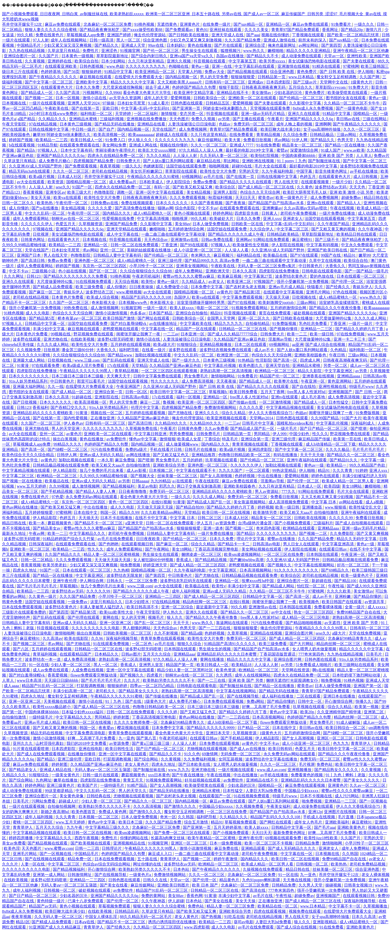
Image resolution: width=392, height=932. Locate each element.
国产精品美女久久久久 (139, 691)
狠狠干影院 (229, 87)
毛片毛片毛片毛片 (368, 449)
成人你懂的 (19, 208)
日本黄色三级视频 (76, 124)
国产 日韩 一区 (368, 392)
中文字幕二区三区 (293, 229)
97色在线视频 (345, 292)
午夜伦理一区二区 (72, 203)
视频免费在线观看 (305, 911)
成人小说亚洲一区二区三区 (198, 250)
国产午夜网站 (157, 549)
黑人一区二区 (128, 40)
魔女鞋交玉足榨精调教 (337, 77)
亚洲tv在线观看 (321, 203)
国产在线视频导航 (243, 696)
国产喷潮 (359, 428)
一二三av (171, 334)
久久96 (97, 638)
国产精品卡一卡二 (234, 544)
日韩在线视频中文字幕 (49, 129)
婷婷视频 (266, 507)
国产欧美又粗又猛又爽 (193, 187)
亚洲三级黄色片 (61, 785)
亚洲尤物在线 (56, 339)
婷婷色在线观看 (325, 476)
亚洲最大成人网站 (29, 360)
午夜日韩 (337, 355)
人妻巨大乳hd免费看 (264, 791)
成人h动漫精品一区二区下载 (331, 444)
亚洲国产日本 (29, 255)
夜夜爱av (106, 728)
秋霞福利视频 (220, 197)
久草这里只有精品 (64, 50)
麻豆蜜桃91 (302, 239)
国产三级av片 (305, 82)
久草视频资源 (91, 224)
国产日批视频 (25, 402)
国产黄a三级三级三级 (151, 743)
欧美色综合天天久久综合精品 (28, 455)
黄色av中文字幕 (284, 712)
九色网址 (44, 780)
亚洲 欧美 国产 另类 (336, 155)
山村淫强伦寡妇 (50, 743)
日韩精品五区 (218, 103)
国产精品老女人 (23, 770)
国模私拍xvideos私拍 (295, 423)
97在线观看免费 (46, 365)
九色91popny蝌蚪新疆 (261, 880)
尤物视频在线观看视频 (207, 749)
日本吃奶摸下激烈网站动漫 (356, 675)
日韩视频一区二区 (312, 864)
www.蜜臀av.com (58, 848)
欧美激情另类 (265, 512)
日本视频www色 (133, 302)
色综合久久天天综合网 (260, 192)
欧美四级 (332, 486)
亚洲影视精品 (325, 922)
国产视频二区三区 (29, 644)
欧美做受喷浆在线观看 (348, 92)
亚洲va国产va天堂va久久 (192, 56)
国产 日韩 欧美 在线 (338, 71)
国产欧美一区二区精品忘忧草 (353, 35)
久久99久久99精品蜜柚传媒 (104, 476)
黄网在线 (111, 617)
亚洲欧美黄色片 (351, 827)
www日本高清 (29, 680)
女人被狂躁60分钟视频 (153, 560)
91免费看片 (341, 24)
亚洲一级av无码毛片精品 (263, 113)
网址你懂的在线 (147, 864)
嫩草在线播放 (66, 780)
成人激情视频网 (105, 308)
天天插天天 (88, 518)
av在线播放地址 (163, 323)
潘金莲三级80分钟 (78, 350)
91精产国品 (137, 785)
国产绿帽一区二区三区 (68, 449)
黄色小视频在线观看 (192, 213)
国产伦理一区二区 (347, 281)
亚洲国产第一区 (368, 686)
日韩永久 (115, 581)
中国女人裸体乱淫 (101, 917)
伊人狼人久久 (140, 140)
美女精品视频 (199, 192)
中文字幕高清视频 (153, 218)
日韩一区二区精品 (37, 560)
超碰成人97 (69, 801)
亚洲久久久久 (207, 413)
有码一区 (162, 187)
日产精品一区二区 (254, 728)
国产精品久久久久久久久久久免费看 (76, 276)
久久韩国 (186, 817)
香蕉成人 (184, 560)
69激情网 (210, 754)
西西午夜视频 (87, 838)
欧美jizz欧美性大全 (117, 612)
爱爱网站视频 (297, 476)
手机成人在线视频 (319, 817)
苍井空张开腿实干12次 (22, 24)
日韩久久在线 (155, 880)
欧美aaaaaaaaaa (141, 134)
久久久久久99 (341, 518)
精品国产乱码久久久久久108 (146, 297)
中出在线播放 (270, 476)
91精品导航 (48, 145)
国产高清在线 (254, 890)
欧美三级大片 (79, 192)
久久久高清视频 (147, 806)
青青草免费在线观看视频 (163, 638)
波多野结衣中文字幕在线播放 (271, 759)
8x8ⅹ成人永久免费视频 (313, 108)
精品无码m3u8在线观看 (30, 171)
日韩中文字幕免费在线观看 (157, 376)
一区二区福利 (146, 113)
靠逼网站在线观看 (232, 623)
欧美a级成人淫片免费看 (83, 365)
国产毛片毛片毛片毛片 (37, 586)
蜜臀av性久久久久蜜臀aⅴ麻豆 (189, 276)
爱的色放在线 (322, 276)
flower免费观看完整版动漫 (94, 675)
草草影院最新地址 (112, 56)
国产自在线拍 (304, 386)
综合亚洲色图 (155, 40)
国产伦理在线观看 (84, 617)
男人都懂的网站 (137, 628)
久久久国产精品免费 (243, 40)
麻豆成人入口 (160, 854)
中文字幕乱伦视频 (220, 365)
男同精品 (262, 434)
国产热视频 (211, 917)
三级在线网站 (375, 119)
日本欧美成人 (151, 182)
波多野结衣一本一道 (43, 659)
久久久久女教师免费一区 (136, 722)
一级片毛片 (287, 428)
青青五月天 (133, 780)
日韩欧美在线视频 (310, 518)
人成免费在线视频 (88, 670)
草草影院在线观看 (181, 171)
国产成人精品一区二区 (72, 392)
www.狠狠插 (336, 507)
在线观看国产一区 (215, 796)
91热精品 (246, 360)
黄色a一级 (200, 66)
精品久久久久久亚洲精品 (308, 50)
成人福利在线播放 (278, 696)
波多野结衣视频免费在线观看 (226, 350)
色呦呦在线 (179, 66)
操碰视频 (333, 885)
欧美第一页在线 (347, 439)
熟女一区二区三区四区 (314, 612)
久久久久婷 (167, 712)
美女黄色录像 (72, 796)
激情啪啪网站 (223, 376)
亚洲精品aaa (329, 528)
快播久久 (364, 701)
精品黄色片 (229, 880)
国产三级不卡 (327, 239)
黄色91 (202, 29)
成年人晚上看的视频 (294, 124)
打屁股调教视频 (91, 686)
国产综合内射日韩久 (149, 56)
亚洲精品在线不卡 (233, 92)
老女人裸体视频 (376, 875)
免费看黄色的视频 (307, 775)
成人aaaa (12, 686)
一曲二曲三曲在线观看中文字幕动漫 (173, 234)
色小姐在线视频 (72, 271)
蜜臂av (282, 150)
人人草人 (364, 155)
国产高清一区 (285, 360)
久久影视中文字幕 (305, 103)
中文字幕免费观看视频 (243, 297)
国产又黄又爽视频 (372, 533)
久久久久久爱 (100, 208)
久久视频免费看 (250, 806)
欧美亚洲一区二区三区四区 (202, 402)
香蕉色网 (194, 896)
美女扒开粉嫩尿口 (146, 171)
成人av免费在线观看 (51, 670)
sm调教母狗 (378, 728)
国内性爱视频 (76, 418)
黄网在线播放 (212, 659)
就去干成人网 (157, 87)
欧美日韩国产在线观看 (342, 602)
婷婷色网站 (223, 213)
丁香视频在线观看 (308, 35)
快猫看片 (315, 287)
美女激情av (262, 92)
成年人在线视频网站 (69, 40)
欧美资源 (56, 182)
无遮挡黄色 (167, 24)
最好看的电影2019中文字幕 (250, 150)
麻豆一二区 (150, 402)
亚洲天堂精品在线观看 (127, 229)
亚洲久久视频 (179, 61)
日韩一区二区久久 (18, 203)
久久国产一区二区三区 (69, 302)
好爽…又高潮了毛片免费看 (266, 707)
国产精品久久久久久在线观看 (246, 182)
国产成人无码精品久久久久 (292, 848)
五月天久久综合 (157, 654)
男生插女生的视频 (215, 649)
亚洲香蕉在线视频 (318, 376)
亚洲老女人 (293, 218)
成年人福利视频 (186, 591)
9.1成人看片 (158, 103)
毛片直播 (346, 817)
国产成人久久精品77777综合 (233, 334)
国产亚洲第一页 (186, 108)
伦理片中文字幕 (145, 407)
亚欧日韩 (110, 108)
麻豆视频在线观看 (96, 77)
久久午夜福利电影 (278, 171)
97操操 (109, 103)
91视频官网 (130, 50)
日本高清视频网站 (256, 570)
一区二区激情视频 (275, 402)
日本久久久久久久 (172, 203)
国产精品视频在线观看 (247, 71)
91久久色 (192, 754)
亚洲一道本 (213, 528)
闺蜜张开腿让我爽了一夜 (138, 334)
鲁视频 (169, 402)
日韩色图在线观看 (187, 103)
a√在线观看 (182, 481)
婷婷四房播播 (21, 838)
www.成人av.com (271, 770)
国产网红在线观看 (276, 822)
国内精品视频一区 (181, 77)
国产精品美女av (47, 528)
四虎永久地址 (25, 570)
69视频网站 (192, 176)
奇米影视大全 (104, 302)
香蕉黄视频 (33, 192)
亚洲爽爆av (272, 208)
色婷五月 (308, 176)
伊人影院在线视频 (288, 245)
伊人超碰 (176, 901)
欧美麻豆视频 (230, 276)
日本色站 (181, 869)
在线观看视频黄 (315, 182)
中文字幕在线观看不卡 (196, 470)
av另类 (224, 119)
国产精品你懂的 (368, 596)
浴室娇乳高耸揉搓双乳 (339, 302)
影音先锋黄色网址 (331, 171)
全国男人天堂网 (221, 318)
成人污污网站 (347, 796)
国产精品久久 (107, 45)
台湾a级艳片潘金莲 (255, 523)
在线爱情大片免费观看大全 (139, 77)
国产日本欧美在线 (194, 764)
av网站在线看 (351, 502)
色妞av (225, 124)
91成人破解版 (348, 722)
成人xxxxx (377, 607)
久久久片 (132, 680)
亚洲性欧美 (357, 56)
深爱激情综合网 (304, 150)
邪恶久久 (167, 486)
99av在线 (156, 45)
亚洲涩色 (109, 50)
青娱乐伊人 (362, 287)
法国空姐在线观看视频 (325, 218)
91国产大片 (352, 418)
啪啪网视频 (219, 166)
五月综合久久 (301, 87)
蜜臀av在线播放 (281, 539)
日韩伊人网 (67, 455)
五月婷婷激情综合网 (186, 229)
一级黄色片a (140, 875)
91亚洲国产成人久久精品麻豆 (55, 927)
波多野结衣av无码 (331, 187)
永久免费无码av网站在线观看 (92, 497)
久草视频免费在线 (141, 428)
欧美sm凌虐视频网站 (243, 554)
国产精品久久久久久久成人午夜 (236, 234)
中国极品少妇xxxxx (302, 791)
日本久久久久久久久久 (29, 376)
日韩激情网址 (80, 875)
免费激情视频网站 (220, 407)
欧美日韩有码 (280, 749)
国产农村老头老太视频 (246, 287)
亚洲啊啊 (323, 124)
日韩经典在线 (99, 796)
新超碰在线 (322, 581)
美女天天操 (41, 197)
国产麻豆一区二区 (45, 292)
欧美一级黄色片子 (292, 197)
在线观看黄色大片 (57, 87)
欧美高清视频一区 (110, 134)
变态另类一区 (192, 113)
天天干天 (181, 623)
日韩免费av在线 (104, 203)
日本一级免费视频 (226, 843)
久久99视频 (59, 486)
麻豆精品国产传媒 (314, 439)
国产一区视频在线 (56, 854)
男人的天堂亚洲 (66, 428)
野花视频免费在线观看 (94, 334)
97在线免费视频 (351, 334)
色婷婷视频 (245, 476)
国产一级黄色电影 (352, 108)
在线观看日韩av (333, 549)
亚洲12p (315, 812)
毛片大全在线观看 (271, 166)
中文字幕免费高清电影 (86, 733)
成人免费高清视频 (198, 381)
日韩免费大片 (128, 161)
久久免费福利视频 (200, 759)
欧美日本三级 (131, 822)
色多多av (138, 313)
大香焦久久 (335, 266)
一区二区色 (142, 644)
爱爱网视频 (181, 98)
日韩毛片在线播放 (201, 449)
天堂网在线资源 (296, 670)
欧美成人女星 (189, 439)
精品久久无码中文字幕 (357, 539)
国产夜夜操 (236, 203)
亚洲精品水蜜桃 (83, 119)
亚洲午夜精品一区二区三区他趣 (361, 50)
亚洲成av (256, 82)
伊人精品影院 (65, 470)
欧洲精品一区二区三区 (275, 371)
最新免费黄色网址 (289, 833)
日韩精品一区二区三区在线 (243, 329)
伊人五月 (205, 523)
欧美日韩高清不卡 (143, 607)
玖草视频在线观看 (221, 460)
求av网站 (282, 140)
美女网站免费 (114, 145)
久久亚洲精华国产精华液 (339, 712)
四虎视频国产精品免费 (94, 161)
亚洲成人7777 (242, 145)
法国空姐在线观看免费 (186, 166)
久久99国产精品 (325, 418)
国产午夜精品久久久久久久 (53, 77)
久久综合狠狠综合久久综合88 (146, 271)
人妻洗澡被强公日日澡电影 (192, 124)
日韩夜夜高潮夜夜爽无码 (264, 87)
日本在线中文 (86, 512)
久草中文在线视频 (325, 260)
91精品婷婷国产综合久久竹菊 (69, 539)
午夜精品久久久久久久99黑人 (86, 371)
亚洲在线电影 (91, 749)
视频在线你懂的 (275, 35)
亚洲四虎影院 (260, 449)
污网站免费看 (44, 801)
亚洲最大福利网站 (29, 386)
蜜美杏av (266, 197)
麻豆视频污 (224, 255)
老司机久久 (106, 691)
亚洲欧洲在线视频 (258, 161)
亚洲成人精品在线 (56, 770)
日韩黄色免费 (190, 428)
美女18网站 (352, 486)
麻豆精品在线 (209, 161)
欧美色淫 (12, 848)
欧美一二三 (297, 334)
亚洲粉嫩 (343, 596)
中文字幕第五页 (243, 61)
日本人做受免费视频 (211, 224)
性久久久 (320, 434)
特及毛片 (230, 439)
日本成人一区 (309, 486)
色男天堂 (345, 140)
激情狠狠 (169, 113)
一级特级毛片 (41, 717)
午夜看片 (275, 119)
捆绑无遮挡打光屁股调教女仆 (292, 680)
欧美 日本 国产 (205, 885)
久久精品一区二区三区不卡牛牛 (352, 103)
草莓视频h (218, 392)
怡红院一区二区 (311, 586)
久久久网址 (14, 276)
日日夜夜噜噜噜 (133, 491)
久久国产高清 (68, 92)
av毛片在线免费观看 (116, 539)
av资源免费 (226, 523)
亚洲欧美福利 (337, 822)
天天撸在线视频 (297, 880)
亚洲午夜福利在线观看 (307, 460)
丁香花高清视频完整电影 (217, 549)
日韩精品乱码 (127, 911)
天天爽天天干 (119, 376)
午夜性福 (336, 586)
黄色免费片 (307, 71)
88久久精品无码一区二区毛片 (146, 917)
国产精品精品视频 (211, 560)
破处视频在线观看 (310, 313)
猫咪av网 (165, 208)
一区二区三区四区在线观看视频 (169, 371)
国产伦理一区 (205, 880)
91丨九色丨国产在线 (123, 701)
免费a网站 (255, 701)
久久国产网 (370, 77)
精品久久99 (129, 512)
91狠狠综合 (187, 344)
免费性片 (91, 50)
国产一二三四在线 (215, 628)
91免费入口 (115, 140)
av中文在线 (281, 612)
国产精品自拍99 (190, 507)
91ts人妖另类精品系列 (28, 381)
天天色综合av (156, 239)
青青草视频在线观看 (250, 444)
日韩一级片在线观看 (101, 775)
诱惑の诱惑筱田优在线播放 (172, 922)
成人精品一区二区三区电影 (306, 617)
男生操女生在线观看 (200, 50)
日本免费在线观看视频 (224, 701)
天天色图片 (179, 119)
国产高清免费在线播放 (135, 208)
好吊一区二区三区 (353, 565)
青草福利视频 (45, 654)
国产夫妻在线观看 (359, 61)
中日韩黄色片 (311, 266)
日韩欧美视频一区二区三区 (127, 633)
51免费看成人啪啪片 (314, 665)
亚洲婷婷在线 (60, 61)
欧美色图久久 (251, 365)
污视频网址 (93, 92)
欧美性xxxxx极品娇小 (52, 707)
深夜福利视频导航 (122, 638)
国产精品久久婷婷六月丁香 (359, 329)
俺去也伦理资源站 (150, 35)
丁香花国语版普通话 (278, 654)
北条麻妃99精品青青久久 (350, 638)
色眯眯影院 (153, 166)
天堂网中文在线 (334, 82)
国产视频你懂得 (284, 329)
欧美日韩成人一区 (87, 140)
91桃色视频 (144, 24)
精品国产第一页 (180, 665)
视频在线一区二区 (107, 413)
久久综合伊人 (262, 229)
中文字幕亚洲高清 (338, 544)
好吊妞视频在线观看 (203, 780)
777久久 (289, 491)
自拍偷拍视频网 (62, 806)
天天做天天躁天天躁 (155, 507)
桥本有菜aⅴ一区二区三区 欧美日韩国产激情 (97, 318)
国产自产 (107, 129)
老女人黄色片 (137, 764)
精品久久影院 (310, 371)
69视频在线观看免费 (283, 838)
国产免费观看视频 (81, 166)
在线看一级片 (154, 350)
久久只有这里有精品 (146, 61)
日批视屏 (41, 234)
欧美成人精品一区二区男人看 (348, 481)
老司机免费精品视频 (368, 864)
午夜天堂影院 (14, 124)
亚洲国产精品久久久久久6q (309, 119)
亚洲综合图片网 (299, 633)
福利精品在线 (249, 255)
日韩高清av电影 (135, 397)
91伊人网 (300, 140)
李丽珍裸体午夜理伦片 (115, 150)
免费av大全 (214, 71)
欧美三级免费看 (90, 287)
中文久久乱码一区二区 (45, 213)
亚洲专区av (55, 192)
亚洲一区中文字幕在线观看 (160, 192)
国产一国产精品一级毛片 (366, 271)
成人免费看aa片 (123, 182)
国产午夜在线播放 (188, 775)
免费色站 (325, 764)
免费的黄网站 (153, 896)
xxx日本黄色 (159, 775)
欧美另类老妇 (55, 565)
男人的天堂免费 (214, 77)
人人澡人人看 (237, 250)
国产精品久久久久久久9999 (211, 728)
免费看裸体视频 (328, 607)
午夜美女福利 (279, 806)
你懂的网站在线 (134, 838)
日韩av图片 (131, 654)
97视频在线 (43, 229)
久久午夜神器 (370, 229)
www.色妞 (115, 66)
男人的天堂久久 (133, 791)
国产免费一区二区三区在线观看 (182, 833)
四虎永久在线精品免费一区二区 (116, 155)
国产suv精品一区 (249, 24)
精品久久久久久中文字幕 (133, 82)
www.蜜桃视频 (129, 292)
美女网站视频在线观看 (262, 549)
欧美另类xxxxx (272, 61)
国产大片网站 (302, 644)
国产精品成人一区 (37, 92)
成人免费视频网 (193, 129)
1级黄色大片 (362, 82)
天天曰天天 (245, 197)
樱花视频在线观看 (133, 728)
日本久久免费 (88, 87)
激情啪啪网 (64, 633)
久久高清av (52, 638)
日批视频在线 (304, 297)
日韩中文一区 (310, 701)
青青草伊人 (361, 743)
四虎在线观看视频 (270, 911)
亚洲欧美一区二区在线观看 (252, 98)
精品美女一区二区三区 (302, 145)
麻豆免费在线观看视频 (305, 785)
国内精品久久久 (117, 213)
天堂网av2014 (262, 418)
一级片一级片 (155, 308)
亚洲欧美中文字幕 (92, 82)
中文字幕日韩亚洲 (151, 434)
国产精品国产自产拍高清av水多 (276, 203)
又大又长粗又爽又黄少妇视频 (327, 497)
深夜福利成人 (363, 423)
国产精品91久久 (344, 460)
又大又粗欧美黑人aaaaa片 (180, 82)
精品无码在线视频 (47, 733)
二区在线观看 (309, 696)
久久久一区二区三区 (361, 129)
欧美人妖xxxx (182, 308)
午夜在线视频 (342, 208)
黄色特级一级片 (51, 901)
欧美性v (148, 281)
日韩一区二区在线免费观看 (135, 245)
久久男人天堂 (311, 885)
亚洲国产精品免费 (121, 224)
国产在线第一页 (86, 108)
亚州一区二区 (112, 250)
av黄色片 (224, 292)
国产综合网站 (146, 759)
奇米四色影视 (268, 528)
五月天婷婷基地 (228, 827)
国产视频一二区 (39, 98)
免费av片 (382, 155)
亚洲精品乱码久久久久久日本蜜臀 (227, 654)
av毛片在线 (214, 176)
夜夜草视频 (110, 166)
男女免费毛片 (196, 376)
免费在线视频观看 (137, 203)
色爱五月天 (66, 224)
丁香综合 (212, 439)
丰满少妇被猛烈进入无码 (364, 476)
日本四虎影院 (278, 82)
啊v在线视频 (323, 670)
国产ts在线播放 (45, 208)
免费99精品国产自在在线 (359, 612)
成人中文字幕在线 (123, 234)
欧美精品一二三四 (52, 140)
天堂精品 (140, 365)
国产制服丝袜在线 (324, 161)
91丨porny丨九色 (291, 161)
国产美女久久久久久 (362, 780)
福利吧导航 (129, 350)
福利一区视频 (188, 397)
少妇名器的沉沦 (288, 92)
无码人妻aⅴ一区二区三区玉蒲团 (103, 770)
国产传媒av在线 (242, 402)
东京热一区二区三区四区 (105, 266)
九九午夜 (75, 827)
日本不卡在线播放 (116, 518)
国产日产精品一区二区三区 (324, 428)
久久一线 (56, 386)
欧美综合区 (225, 187)
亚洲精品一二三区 (317, 329)
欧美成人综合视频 (103, 297)
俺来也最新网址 (282, 45)
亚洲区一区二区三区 (335, 738)
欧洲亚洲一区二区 (233, 355)
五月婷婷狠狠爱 (39, 512)
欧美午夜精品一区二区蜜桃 (212, 838)
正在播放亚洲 (103, 418)
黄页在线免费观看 (275, 313)
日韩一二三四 (87, 848)
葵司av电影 (244, 922)
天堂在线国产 (164, 129)
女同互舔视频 (231, 759)
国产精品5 (245, 533)
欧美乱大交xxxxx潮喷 (157, 150)
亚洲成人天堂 (133, 45)
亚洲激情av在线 (184, 239)
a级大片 (339, 633)
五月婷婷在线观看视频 (131, 344)
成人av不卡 (264, 350)
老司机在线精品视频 (110, 171)
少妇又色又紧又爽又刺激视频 (196, 40)
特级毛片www (361, 386)
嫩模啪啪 (276, 50)
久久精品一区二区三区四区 (157, 927)
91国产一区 (82, 187)
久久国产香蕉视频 (207, 203)
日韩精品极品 (322, 134)
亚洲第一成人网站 (49, 875)
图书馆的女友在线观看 (346, 98)
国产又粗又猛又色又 (171, 455)
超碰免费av (351, 197)
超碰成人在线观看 (172, 134)
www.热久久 (254, 50)
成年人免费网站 (189, 271)
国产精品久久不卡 (263, 56)
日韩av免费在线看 (217, 239)
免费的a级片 (136, 449)
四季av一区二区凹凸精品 (152, 686)
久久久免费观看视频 (188, 197)
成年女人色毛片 (308, 822)
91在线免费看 (268, 145)
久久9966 (113, 92)
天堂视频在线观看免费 (270, 108)
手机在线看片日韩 (166, 449)
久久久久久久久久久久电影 (96, 628)
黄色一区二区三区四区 (129, 502)
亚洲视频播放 (300, 770)
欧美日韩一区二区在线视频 (226, 512)
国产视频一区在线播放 (22, 481)
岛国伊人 (182, 297)
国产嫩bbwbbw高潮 (247, 560)
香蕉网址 (330, 29)
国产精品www (120, 355)
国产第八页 (146, 738)
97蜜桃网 (351, 66)
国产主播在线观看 (249, 119)
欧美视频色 (309, 602)
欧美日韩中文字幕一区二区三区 (178, 392)
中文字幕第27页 (258, 276)
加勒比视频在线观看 (153, 355)
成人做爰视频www (183, 444)
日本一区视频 (68, 98)
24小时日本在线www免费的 (53, 113)
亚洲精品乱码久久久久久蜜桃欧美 (43, 413)
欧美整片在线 (286, 381)
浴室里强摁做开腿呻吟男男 (201, 302)
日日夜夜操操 (141, 287)
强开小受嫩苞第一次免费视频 (303, 281)
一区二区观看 (258, 470)
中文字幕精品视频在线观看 (290, 407)
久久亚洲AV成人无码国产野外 (36, 166)
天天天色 (357, 187)
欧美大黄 (233, 140)
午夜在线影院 (207, 481)
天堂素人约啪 (190, 71)
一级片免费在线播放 (337, 213)
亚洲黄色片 (190, 24)
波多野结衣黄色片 (291, 276)
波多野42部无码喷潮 (115, 339)
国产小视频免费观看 (293, 523)
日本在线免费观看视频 (22, 607)
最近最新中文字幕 (212, 607)
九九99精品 (160, 481)
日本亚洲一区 (193, 334)
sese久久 (63, 187)
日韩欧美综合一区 (210, 98)
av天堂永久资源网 (125, 98)
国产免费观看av (179, 29)
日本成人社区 (70, 176)
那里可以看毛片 (91, 381)
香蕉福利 (40, 407)
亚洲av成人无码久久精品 (102, 455)
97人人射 (41, 40)
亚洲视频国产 (340, 392)
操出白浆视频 (65, 439)
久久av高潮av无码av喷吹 (306, 208)
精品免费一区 (80, 859)
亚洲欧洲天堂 (218, 271)
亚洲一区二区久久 (254, 318)
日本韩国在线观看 (322, 554)
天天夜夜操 (226, 381)
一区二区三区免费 (141, 581)
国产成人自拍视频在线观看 (359, 523)
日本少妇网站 (113, 61)
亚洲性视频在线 (333, 386)
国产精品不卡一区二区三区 (99, 523)
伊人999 (280, 434)
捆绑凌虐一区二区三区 (201, 554)
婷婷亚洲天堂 (155, 565)
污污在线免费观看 (107, 449)
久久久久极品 (338, 449)
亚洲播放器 (312, 507)
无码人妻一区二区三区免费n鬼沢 (267, 266)
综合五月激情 (196, 822)
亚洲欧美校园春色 (310, 355)
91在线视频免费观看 (94, 281)
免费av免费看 (205, 182)
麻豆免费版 (125, 460)
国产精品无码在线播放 (115, 124)
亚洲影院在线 (107, 397)
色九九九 (341, 743)
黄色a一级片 (168, 281)
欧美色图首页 (84, 812)
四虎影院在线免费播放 (279, 271)
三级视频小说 (44, 271)
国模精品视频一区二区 (86, 182)
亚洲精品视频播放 (216, 344)
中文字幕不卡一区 (345, 906)
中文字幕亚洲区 (339, 371)
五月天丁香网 (273, 392)
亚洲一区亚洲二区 (116, 623)
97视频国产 (264, 281)
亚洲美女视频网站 (192, 266)
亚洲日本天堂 (218, 733)
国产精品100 (345, 581)
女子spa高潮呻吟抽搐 (322, 129)
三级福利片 (323, 523)
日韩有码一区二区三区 (225, 82)
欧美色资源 (226, 670)
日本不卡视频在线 (316, 796)
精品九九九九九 (229, 323)
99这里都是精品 (59, 791)
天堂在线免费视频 (365, 633)
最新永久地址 (14, 533)
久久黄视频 (35, 61)
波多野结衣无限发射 (125, 575)
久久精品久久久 (52, 119)
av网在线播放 (138, 455)
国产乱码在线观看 (119, 360)
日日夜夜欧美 (148, 539)
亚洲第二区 (374, 712)
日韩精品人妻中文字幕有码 (117, 255)
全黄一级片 (355, 607)
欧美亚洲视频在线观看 (227, 418)
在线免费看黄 (241, 134)
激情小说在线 (95, 98)
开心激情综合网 (339, 701)
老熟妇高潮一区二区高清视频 (226, 371)
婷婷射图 (121, 717)
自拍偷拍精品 (258, 323)
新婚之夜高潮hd (55, 812)
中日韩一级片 (84, 129)
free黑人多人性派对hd (306, 392)
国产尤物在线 (180, 413)
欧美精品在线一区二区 (278, 906)
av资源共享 (374, 602)
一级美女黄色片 (66, 775)
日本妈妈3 (176, 45)
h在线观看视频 (22, 145)
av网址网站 (308, 45)
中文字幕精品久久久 (87, 533)
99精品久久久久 (68, 444)
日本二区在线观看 (251, 344)
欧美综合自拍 (87, 61)
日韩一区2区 (136, 392)
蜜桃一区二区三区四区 (33, 822)
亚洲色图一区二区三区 (94, 260)
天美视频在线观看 (60, 701)
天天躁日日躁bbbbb (61, 680)
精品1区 (23, 922)
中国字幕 (304, 171)
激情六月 (374, 29)
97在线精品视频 (43, 124)
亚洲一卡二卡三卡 (350, 339)
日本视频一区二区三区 (99, 817)
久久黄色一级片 (43, 596)
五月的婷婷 (193, 460)
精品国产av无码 (43, 906)
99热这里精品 (284, 470)
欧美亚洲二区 (239, 281)
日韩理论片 (112, 848)
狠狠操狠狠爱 (243, 77)
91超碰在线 (82, 397)
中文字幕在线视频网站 (314, 565)
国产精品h (26, 150)
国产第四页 (331, 45)
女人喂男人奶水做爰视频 (314, 649)
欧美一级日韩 (322, 334)
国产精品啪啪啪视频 (304, 623)
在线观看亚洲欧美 (61, 66)
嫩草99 (39, 134)
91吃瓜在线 (234, 917)
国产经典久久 (338, 287)
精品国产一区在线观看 (196, 329)
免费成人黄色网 (113, 812)
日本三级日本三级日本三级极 (78, 376)
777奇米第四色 (311, 654)
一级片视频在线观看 (236, 770)
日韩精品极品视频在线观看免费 (61, 465)
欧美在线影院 (76, 638)
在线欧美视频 (83, 339)
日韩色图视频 (92, 66)
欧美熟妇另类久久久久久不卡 (169, 680)
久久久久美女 (257, 29)
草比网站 (231, 161)
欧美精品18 (242, 665)
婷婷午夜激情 (226, 859)
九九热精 (121, 570)
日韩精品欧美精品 (283, 234)
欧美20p (307, 712)
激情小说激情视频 (111, 313)
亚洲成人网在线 (143, 145)
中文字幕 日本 (324, 502)
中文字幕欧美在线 (196, 323)
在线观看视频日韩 (137, 544)
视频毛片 (156, 617)
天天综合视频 (127, 281)
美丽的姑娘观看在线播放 (149, 250)
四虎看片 (155, 675)
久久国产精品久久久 (63, 554)
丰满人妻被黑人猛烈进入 (102, 607)
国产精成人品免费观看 (53, 287)
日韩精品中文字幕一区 (45, 323)
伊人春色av (73, 423)
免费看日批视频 (257, 140)
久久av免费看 (216, 428)
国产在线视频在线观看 (45, 859)
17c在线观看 (118, 365)
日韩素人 (270, 213)
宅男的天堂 (249, 171)
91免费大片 (359, 87)
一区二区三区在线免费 (284, 554)
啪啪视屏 (180, 218)
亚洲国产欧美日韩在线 (327, 250)
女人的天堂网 (133, 617)
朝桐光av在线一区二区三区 (76, 218)
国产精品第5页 (247, 292)
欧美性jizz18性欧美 (321, 838)
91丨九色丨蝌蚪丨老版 (346, 775)
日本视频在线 (14, 103)
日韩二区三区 (210, 518)
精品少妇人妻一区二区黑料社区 (185, 670)
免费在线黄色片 (50, 35)
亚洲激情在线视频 (294, 66)
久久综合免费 (295, 134)
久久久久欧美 (339, 591)
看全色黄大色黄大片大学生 (147, 92)
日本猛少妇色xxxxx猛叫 (83, 712)
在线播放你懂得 (82, 754)
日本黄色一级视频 (78, 56)
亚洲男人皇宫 (151, 665)
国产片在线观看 (228, 45)
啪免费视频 (130, 565)
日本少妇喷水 (137, 602)
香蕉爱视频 (58, 675)
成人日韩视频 (365, 176)
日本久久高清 (244, 271)
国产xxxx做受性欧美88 (143, 29)
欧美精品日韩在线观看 (357, 234)
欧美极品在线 (275, 255)
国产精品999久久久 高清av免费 (212, 260)
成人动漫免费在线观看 (301, 56)
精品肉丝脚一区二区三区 (205, 602)
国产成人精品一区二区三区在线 (266, 187)
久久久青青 (343, 470)
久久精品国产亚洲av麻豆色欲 (240, 339)
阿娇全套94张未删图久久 (225, 108)
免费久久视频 (203, 119)
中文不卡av (208, 208)
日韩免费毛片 (208, 434)
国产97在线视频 (242, 302)
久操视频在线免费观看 (263, 869)
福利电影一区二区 (96, 113)
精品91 (350, 255)
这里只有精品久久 (106, 602)
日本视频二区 (161, 470)
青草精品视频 (268, 134)
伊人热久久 (173, 612)
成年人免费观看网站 (31, 218)
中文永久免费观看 (357, 245)
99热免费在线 (76, 308)
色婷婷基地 (51, 71)
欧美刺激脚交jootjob (276, 302)
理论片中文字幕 (251, 539)
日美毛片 (374, 654)
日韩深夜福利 (41, 544)
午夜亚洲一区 (313, 381)
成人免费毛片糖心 (55, 161)
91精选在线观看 (326, 66)
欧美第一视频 (367, 707)
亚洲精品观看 (253, 848)
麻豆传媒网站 (210, 140)
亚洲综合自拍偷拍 (192, 313)
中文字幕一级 (373, 460)
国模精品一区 (365, 113)
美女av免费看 (14, 843)
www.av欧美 (354, 150)
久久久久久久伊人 (37, 224)
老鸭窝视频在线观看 (121, 329)
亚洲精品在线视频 (266, 633)
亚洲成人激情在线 (280, 40)
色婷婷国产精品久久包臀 (194, 87)
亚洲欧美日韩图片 (173, 885)
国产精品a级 (191, 633)
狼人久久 (175, 617)
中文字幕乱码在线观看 (255, 66)
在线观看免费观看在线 (80, 145)
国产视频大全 (143, 476)
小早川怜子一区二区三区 (151, 266)
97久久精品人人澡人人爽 (201, 150)
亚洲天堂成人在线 (228, 35)
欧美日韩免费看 (244, 392)
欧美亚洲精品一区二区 (155, 71)
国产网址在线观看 (154, 318)
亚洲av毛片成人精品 (286, 287)
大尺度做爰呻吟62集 (55, 281)
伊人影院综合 (178, 182)
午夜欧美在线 (57, 108)
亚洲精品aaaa (349, 376)
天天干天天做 (312, 455)
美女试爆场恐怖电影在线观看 (314, 61)
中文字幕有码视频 (322, 245)
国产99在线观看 (194, 245)
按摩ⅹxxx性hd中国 (258, 581)
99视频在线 (61, 334)
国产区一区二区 (103, 271)
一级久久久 (364, 24)
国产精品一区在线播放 (345, 145)
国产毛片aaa (324, 827)
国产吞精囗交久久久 (69, 407)
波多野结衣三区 (100, 292)
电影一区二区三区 (213, 308)
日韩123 (34, 276)
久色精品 (338, 350)
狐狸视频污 (231, 50)
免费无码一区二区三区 (254, 124)
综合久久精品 (234, 413)
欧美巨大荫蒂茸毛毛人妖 (305, 192)
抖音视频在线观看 (210, 61)
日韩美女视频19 (358, 885)
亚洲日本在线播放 (339, 696)
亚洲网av (244, 239)
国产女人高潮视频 (216, 476)
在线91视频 (161, 502)
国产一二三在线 (212, 680)
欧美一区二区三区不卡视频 (269, 843)
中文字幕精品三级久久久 (107, 827)
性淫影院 (264, 360)
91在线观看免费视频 (111, 644)
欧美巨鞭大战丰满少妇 (281, 129)
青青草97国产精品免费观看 (295, 29)
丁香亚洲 (376, 187)
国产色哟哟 (109, 544)
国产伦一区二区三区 (161, 50)
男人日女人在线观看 (301, 544)
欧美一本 (37, 523)
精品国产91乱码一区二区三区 (48, 686)
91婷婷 (362, 470)
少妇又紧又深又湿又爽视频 (68, 45)
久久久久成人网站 (370, 318)
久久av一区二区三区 (368, 785)
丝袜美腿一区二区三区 (177, 476)
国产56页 (72, 71)
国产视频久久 (280, 565)
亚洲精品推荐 (204, 455)
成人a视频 (375, 502)
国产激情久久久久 (180, 806)
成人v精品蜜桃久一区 (152, 213)
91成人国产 (331, 150)
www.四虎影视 (197, 927)
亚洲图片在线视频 (340, 812)
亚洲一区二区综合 (177, 607)
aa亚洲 (298, 344)
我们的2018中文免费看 (87, 743)
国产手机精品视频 (57, 491)
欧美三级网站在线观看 (355, 665)
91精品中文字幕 (118, 71)
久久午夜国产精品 (333, 224)
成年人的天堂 (156, 98)
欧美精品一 (337, 465)
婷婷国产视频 (21, 140)
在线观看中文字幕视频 (283, 292)
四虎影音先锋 (247, 213)
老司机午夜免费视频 (298, 213)
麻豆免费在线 (226, 848)
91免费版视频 (284, 323)
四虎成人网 (310, 360)
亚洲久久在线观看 (304, 113)
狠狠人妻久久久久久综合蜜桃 (51, 29)
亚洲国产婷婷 (119, 35)
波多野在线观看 (27, 339)
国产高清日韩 (33, 260)
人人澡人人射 (185, 155)
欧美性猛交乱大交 (365, 507)
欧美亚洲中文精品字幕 (194, 92)
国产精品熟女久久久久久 (336, 770)
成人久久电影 (38, 313)
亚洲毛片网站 (318, 292)
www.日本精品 (301, 77)
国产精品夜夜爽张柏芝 (100, 29)
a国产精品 (27, 119)
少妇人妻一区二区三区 (71, 665)
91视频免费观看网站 (250, 308)
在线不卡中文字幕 (151, 518)
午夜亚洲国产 (128, 386)
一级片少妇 (342, 182)
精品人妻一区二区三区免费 (231, 906)
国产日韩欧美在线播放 (189, 35)
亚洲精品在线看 (151, 124)
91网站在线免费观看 (271, 239)
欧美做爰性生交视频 (251, 245)
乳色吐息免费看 (313, 323)
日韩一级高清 (102, 40)
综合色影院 (185, 208)
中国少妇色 (299, 434)
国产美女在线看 (114, 885)
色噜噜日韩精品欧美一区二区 (244, 455)
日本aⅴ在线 (85, 922)
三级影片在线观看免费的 (24, 612)
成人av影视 (136, 470)
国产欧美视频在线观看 (91, 843)
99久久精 (25, 35)
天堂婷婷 (123, 113)
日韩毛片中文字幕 (258, 423)
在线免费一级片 (217, 24)
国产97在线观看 (304, 255)
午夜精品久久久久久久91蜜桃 (153, 176)
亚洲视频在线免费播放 (147, 119)
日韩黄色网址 (33, 239)
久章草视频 (237, 633)
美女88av (182, 224)
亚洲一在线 (222, 66)
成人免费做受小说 (172, 287)
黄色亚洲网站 (340, 381)
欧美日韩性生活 (119, 749)
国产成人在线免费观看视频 (41, 754)
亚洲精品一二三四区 (163, 596)
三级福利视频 (112, 119)
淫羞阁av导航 (280, 339)
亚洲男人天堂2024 (84, 103)
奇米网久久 (201, 255)
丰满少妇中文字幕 (49, 329)
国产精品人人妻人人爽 (96, 491)
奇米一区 (168, 817)
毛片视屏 (307, 764)
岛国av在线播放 (230, 56)
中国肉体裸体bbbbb (299, 155)
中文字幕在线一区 (157, 329)
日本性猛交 (339, 402)
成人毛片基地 (313, 397)
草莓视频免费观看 (241, 822)
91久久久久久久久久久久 (296, 570)
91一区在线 (39, 665)
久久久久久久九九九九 (146, 66)
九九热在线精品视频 (27, 50)
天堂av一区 (334, 56)
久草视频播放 (375, 906)
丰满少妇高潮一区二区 (73, 691)
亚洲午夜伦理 (65, 581)
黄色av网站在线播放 (20, 507)
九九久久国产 (231, 470)
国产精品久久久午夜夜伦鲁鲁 (335, 308)
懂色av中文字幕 (143, 439)
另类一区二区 (335, 365)
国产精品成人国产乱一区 (252, 428)
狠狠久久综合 (189, 644)
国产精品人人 (349, 203)
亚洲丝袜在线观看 (226, 29)
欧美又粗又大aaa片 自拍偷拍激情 (121, 465)
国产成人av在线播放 (248, 749)
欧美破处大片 (222, 218)
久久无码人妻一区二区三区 (224, 155)
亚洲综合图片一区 (20, 56)
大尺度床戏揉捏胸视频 (123, 87)
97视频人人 (48, 150)
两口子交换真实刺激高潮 (199, 486)
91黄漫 (23, 365)
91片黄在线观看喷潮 (31, 749)
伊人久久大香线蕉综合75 (271, 413)
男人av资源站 (267, 491)
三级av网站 (346, 134)
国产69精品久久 (335, 570)
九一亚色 (126, 738)
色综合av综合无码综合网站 (106, 864)
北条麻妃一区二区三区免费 (108, 24)
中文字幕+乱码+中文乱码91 (145, 108)
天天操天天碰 (277, 297)
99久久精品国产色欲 (367, 465)
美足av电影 (147, 486)
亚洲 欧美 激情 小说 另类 (352, 192)
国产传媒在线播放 (161, 696)
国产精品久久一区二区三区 (351, 455)
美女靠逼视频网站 (250, 502)
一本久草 (105, 460)
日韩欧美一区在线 (247, 224)
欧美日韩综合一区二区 (346, 728)
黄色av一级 (314, 465)
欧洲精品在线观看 (299, 528)
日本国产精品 (161, 313)
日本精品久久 (107, 654)
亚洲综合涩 (255, 45)
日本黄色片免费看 (68, 297)
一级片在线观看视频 (47, 103)
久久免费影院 (342, 533)
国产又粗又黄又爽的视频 (333, 229)
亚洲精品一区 (278, 24)
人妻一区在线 (33, 864)
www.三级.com (87, 360)
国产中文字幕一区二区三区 (49, 82)
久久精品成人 (194, 281)
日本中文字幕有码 (77, 150)
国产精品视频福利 (119, 486)
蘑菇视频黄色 (60, 523)
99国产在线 (331, 255)
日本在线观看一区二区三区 (361, 276)
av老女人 (216, 281)
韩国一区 (108, 512)
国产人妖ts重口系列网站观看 (169, 161)
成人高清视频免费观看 (289, 502)
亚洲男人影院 (225, 192)
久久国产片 (49, 56)
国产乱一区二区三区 (152, 623)
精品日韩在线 (376, 197)
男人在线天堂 (286, 182)
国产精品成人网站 (278, 586)
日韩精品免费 (307, 843)
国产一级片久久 (186, 360)
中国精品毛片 (29, 45)
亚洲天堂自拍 (278, 365)
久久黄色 (305, 187)
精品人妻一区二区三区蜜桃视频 (112, 554)
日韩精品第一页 (272, 77)
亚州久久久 (23, 743)
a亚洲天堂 (134, 523)
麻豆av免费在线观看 (63, 24)
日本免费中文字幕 (207, 287)
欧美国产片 (88, 785)
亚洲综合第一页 (109, 392)
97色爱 (58, 497)
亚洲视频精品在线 (129, 843)
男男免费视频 (181, 434)
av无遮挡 (332, 623)
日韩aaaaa (140, 481)
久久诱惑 (224, 675)
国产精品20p (352, 29)
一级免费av (78, 602)
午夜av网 (37, 533)
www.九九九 (179, 770)
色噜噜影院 (104, 192)
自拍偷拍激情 (14, 717)
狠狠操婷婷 (92, 71)
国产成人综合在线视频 (325, 344)
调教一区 (125, 192)
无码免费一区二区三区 (241, 754)
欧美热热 (45, 203)
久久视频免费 (29, 350)
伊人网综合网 (92, 581)
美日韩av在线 (348, 119)
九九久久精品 (158, 155)
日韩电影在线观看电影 (322, 271)
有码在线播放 (285, 455)
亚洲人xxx (272, 218)
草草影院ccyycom (331, 87)
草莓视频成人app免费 (85, 35)
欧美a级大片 (164, 344)
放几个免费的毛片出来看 (102, 470)
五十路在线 (147, 859)
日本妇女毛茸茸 (131, 103)
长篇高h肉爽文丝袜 (168, 838)
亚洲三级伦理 (170, 260)
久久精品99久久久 (171, 423)
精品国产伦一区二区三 (280, 376)
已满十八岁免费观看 (86, 901)
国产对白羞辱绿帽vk (129, 323)
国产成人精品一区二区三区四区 (198, 565)
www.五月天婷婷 (32, 486)
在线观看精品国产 (76, 654)
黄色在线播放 (200, 45)
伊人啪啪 (366, 71)
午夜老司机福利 (146, 276)
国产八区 (21, 649)
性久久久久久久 (165, 381)
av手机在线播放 (364, 171)
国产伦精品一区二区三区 (301, 98)
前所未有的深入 (312, 40)
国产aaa (253, 35)
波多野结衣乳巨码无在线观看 (186, 581)
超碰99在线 (242, 166)
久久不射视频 (166, 633)
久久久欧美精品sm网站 (161, 512)
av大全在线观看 (31, 182)
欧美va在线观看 (68, 197)
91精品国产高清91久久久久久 (230, 644)
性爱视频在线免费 (118, 218)
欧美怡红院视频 (265, 155)
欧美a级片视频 (42, 176)
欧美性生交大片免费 (218, 171)
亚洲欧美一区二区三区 (30, 549)
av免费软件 (116, 439)
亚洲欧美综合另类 (169, 465)
